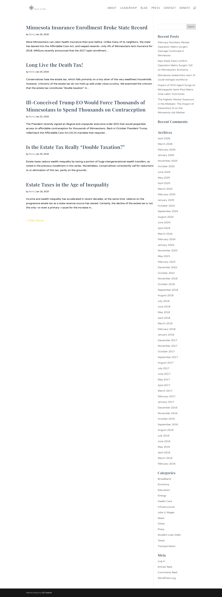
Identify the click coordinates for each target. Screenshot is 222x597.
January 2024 (166, 245)
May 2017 (164, 379)
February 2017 (166, 396)
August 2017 (165, 362)
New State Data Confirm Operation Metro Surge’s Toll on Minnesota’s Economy (175, 65)
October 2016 (166, 418)
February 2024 (166, 239)
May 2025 (164, 177)
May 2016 (164, 446)
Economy (163, 484)
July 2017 (163, 368)
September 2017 (168, 357)
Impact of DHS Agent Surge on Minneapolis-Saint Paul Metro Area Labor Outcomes (176, 89)
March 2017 (165, 390)
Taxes (161, 540)
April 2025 (164, 183)
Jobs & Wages (166, 512)
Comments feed (167, 572)
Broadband (164, 478)
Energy (162, 495)
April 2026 (164, 138)
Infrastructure (166, 506)
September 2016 (168, 424)
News (161, 518)
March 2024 (165, 233)
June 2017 (164, 373)
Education (164, 490)
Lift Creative (47, 593)
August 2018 (165, 295)
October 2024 (166, 205)
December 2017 (167, 340)
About (112, 8)
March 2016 (165, 458)
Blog (144, 8)
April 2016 (164, 452)
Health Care (165, 501)
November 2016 (167, 413)
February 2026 (166, 149)
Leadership (128, 8)
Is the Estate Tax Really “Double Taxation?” (75, 147)
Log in (161, 561)
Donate (185, 8)
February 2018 (166, 329)
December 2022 (167, 267)
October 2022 (166, 273)
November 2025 (167, 160)
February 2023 (166, 261)
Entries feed (165, 566)
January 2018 (166, 334)
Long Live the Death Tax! (54, 64)
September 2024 (168, 211)
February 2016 (166, 463)
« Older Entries (35, 220)
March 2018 (165, 323)
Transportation (167, 546)
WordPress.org (167, 578)
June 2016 (164, 441)
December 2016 (167, 407)
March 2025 (165, 188)
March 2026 (165, 143)
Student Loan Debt (169, 534)
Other (161, 523)
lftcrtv (31, 34)
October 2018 (166, 284)
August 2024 (165, 216)
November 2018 (167, 278)
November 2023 (167, 250)
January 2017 (166, 401)
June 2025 (164, 172)
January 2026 (166, 155)
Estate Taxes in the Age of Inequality (67, 184)
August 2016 (165, 430)
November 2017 (167, 345)
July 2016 (163, 435)
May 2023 (164, 256)
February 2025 (166, 194)
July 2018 (163, 301)
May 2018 (164, 312)
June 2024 (164, 222)
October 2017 (166, 351)
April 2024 (164, 228)
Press (155, 8)
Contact (170, 8)
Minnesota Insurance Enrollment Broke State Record (87, 27)
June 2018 (164, 306)
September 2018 (168, 289)
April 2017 (164, 385)
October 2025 (166, 166)
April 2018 (164, 317)
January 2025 (166, 200)
